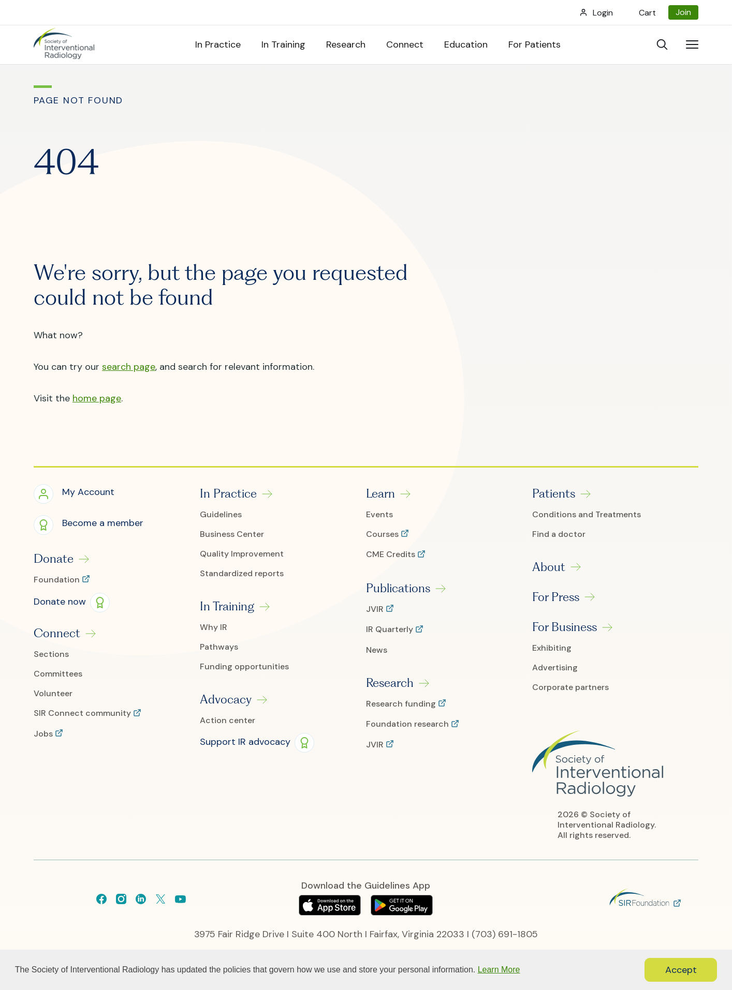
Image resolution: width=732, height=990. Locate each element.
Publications (398, 588)
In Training (227, 606)
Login (603, 12)
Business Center (232, 534)
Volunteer (53, 693)
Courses (383, 534)
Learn (380, 493)
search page (128, 367)
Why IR (213, 627)
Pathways (219, 647)
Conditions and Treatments (586, 514)
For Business (564, 627)
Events (379, 514)
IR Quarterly (390, 629)
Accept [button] (681, 970)
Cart (647, 12)
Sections (51, 654)
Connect (57, 633)
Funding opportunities (244, 667)
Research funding (402, 704)
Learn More (499, 969)
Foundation (58, 580)
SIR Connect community (83, 713)
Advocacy (226, 699)
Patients (553, 493)
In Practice (228, 493)
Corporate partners (570, 687)
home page (96, 398)
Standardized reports (242, 573)
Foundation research (408, 724)
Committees (58, 674)
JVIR (376, 609)
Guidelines (221, 514)
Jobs (44, 734)
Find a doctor (558, 534)
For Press (555, 597)
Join (683, 12)
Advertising (555, 668)
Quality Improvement (242, 554)
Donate (54, 558)
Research (390, 682)
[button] (74, 493)
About (548, 567)
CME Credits (391, 554)
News (376, 650)
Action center (227, 720)
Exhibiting (552, 648)
